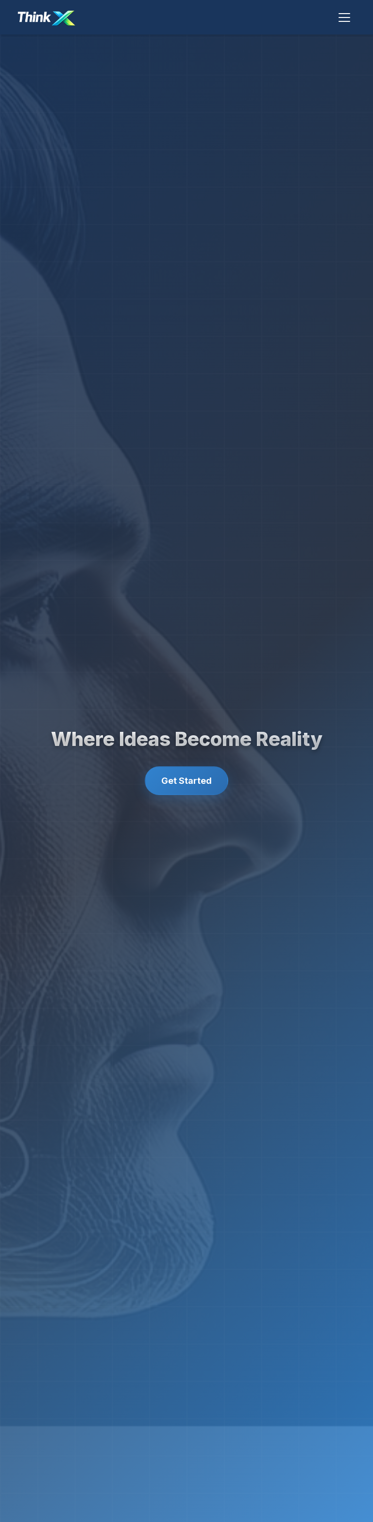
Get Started (186, 781)
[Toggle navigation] (344, 17)
